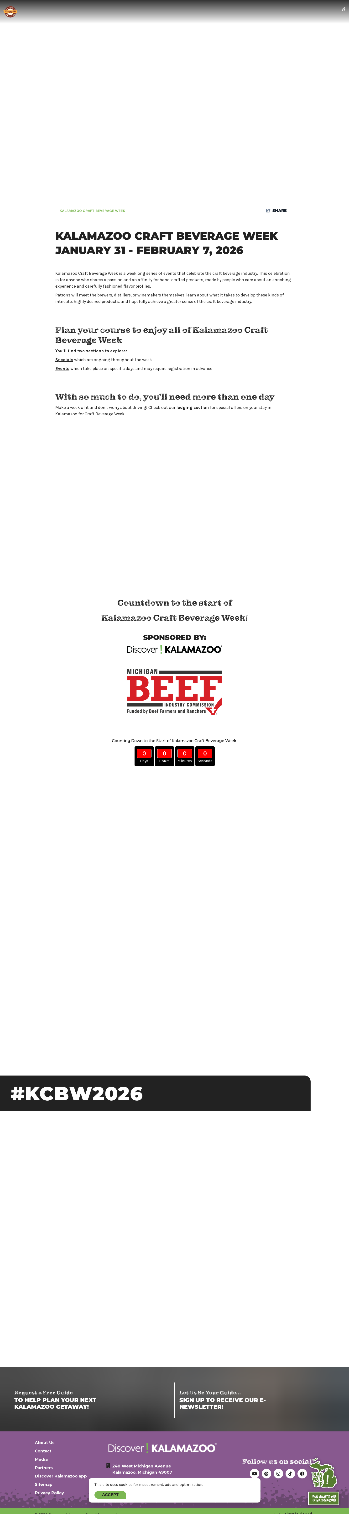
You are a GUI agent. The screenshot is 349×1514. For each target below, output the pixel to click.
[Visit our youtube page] (254, 1473)
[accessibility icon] (343, 9)
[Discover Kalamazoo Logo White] (162, 1448)
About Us (44, 1442)
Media (41, 1459)
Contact (43, 1451)
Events (62, 368)
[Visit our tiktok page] (290, 1473)
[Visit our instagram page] (278, 1473)
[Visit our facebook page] (302, 1473)
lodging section (192, 407)
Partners (44, 1467)
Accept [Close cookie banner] (110, 1495)
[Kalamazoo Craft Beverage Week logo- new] (10, 12)
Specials (64, 359)
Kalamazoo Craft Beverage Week (92, 211)
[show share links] (276, 211)
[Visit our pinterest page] (266, 1473)
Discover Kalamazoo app (61, 1476)
